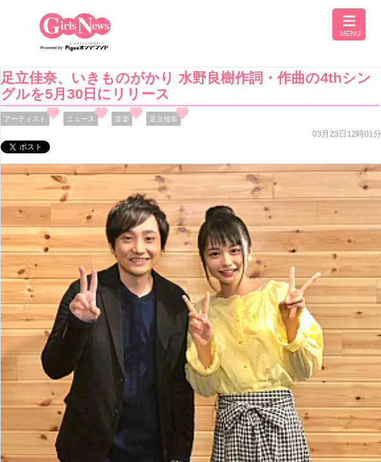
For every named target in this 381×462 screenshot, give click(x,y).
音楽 (122, 119)
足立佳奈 (163, 119)
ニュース (81, 119)
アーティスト (25, 119)
